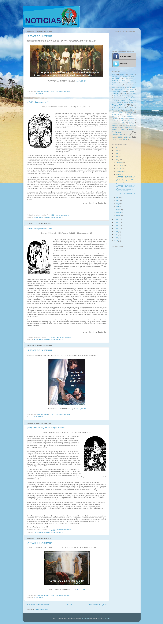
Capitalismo (115, 82)
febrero (119, 213)
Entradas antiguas (98, 604)
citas (128, 87)
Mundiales (115, 123)
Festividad (131, 108)
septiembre (120, 171)
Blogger (107, 618)
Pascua (114, 127)
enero (118, 216)
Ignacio (129, 112)
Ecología (122, 100)
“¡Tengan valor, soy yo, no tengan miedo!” (46, 428)
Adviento (115, 76)
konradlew (85, 618)
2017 (116, 159)
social (113, 137)
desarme (124, 96)
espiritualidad (128, 103)
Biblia (123, 80)
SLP (133, 134)
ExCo (115, 108)
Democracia (133, 93)
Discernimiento (118, 98)
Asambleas (116, 78)
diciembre (119, 162)
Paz (122, 127)
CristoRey (131, 91)
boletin (132, 80)
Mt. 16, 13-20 (81, 81)
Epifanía (118, 103)
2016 (116, 219)
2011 (116, 234)
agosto (118, 174)
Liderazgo (115, 118)
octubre (119, 168)
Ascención (129, 78)
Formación (115, 110)
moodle (122, 121)
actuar (132, 74)
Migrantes (131, 118)
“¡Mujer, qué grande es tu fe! (40, 228)
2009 (116, 241)
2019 (116, 153)
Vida (119, 139)
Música (123, 123)
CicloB (113, 87)
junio (118, 201)
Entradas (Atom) (42, 609)
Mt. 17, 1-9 (81, 589)
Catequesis (131, 82)
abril (117, 207)
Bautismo (115, 80)
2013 (116, 228)
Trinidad (114, 139)
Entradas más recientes (38, 604)
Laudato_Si (130, 116)
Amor (132, 76)
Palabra (132, 125)
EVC (135, 106)
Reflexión (47, 217)
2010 (116, 237)
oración (125, 125)
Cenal (127, 85)
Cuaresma (115, 93)
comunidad (130, 89)
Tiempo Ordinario (57, 217)
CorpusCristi (115, 91)
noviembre (120, 165)
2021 (116, 147)
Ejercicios (132, 100)
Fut (133, 110)
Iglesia (121, 112)
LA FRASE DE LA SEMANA (39, 36)
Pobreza (114, 129)
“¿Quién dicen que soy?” (38, 102)
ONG (113, 125)
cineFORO (121, 87)
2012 (116, 231)
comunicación (118, 89)
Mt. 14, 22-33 (81, 409)
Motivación (131, 121)
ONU (118, 125)
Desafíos (116, 96)
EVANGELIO (38, 94)
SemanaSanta (117, 135)
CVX (124, 93)
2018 (116, 156)
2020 (116, 150)
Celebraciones (117, 85)
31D (113, 74)
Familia (121, 108)
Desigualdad (133, 96)
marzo (118, 210)
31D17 (122, 74)
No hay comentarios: (63, 91)
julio (117, 197)
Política (123, 129)
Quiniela (131, 129)
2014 (116, 225)
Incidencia (115, 114)
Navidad (131, 123)
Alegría (125, 76)
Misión (113, 121)
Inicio (69, 604)
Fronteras (126, 110)
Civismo (134, 87)
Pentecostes (130, 127)
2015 (116, 222)
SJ (127, 135)
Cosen (124, 91)
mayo (118, 204)
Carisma (123, 82)
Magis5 (123, 118)
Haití (113, 112)
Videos (125, 139)
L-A (122, 116)
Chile (133, 85)
